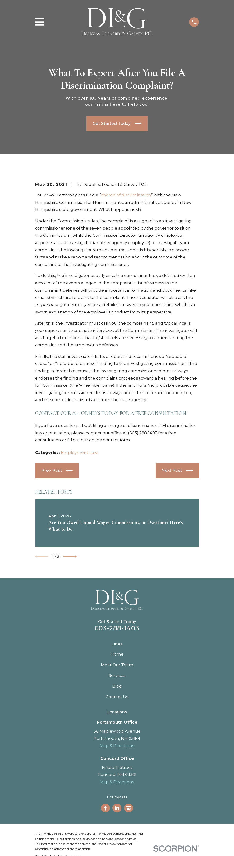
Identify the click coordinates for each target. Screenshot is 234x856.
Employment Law (79, 452)
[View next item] (70, 556)
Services (117, 675)
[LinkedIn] (117, 808)
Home (117, 654)
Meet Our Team (117, 664)
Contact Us (117, 696)
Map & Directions (117, 745)
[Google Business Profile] (128, 808)
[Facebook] (105, 808)
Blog (117, 686)
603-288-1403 (117, 628)
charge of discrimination (126, 195)
